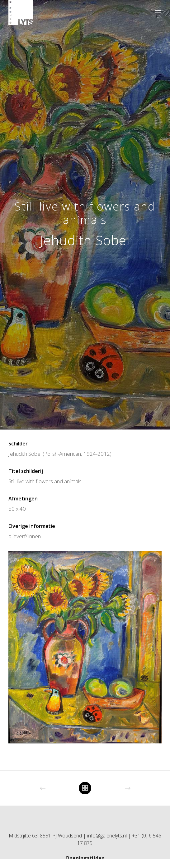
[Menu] (156, 12)
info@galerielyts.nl (107, 835)
